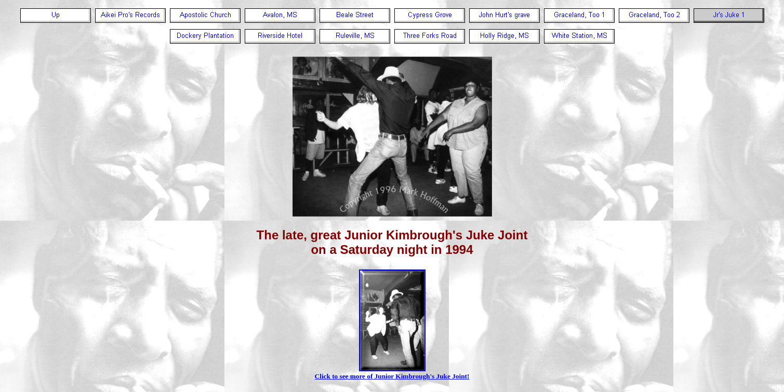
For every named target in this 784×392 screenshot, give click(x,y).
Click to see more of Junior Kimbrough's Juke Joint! (392, 373)
